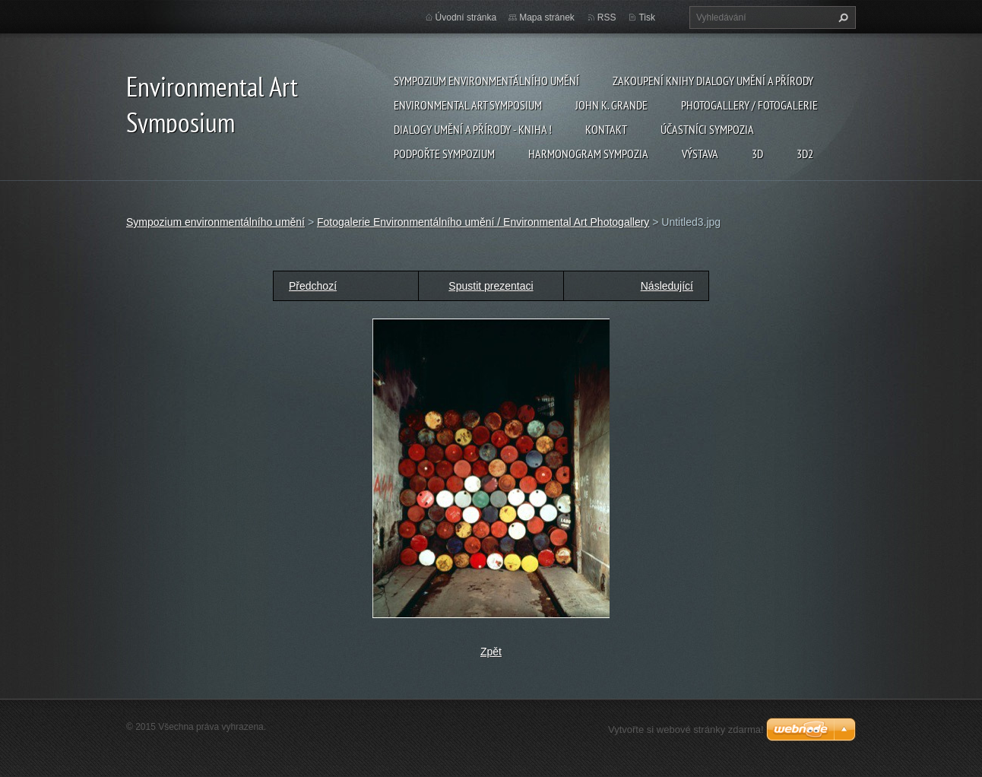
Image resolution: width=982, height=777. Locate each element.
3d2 (805, 153)
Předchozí (313, 286)
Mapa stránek (547, 17)
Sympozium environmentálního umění (486, 80)
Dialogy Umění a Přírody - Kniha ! (473, 129)
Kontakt (606, 129)
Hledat (841, 17)
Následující (667, 286)
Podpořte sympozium (444, 153)
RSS (606, 17)
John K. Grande (611, 105)
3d (757, 153)
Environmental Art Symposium (468, 105)
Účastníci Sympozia (707, 129)
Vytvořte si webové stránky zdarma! (686, 729)
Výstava (700, 153)
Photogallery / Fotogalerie (749, 105)
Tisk (646, 17)
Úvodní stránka (466, 17)
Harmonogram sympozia (588, 153)
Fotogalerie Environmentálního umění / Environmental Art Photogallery (483, 222)
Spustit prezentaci (490, 286)
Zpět (491, 651)
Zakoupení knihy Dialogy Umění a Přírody (713, 80)
